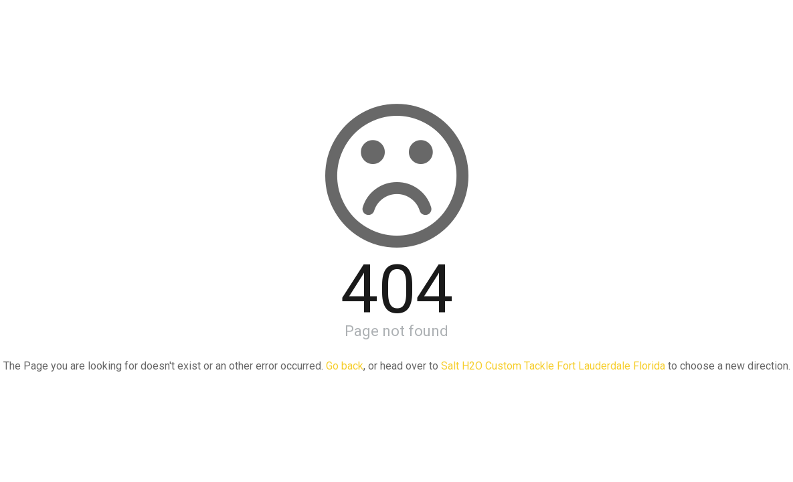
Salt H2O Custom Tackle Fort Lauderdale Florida (553, 365)
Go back (344, 365)
